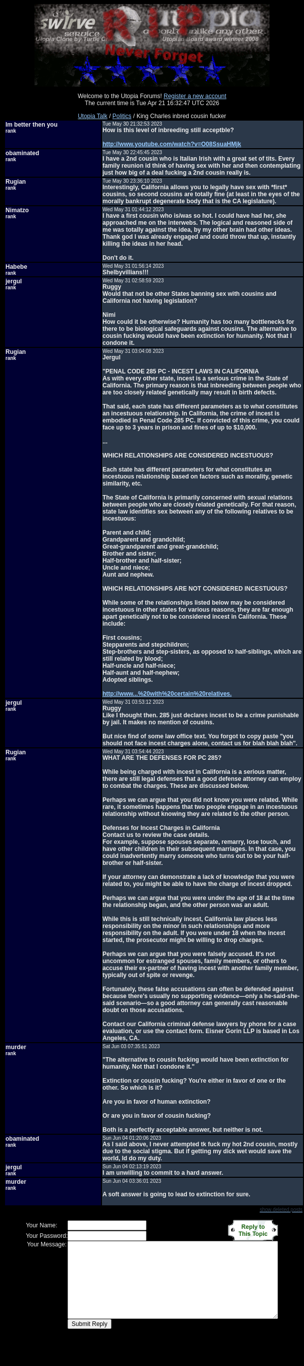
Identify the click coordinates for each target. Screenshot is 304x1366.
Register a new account (195, 96)
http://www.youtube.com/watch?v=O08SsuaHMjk (171, 144)
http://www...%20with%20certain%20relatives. (167, 693)
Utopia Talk (93, 116)
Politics (122, 116)
